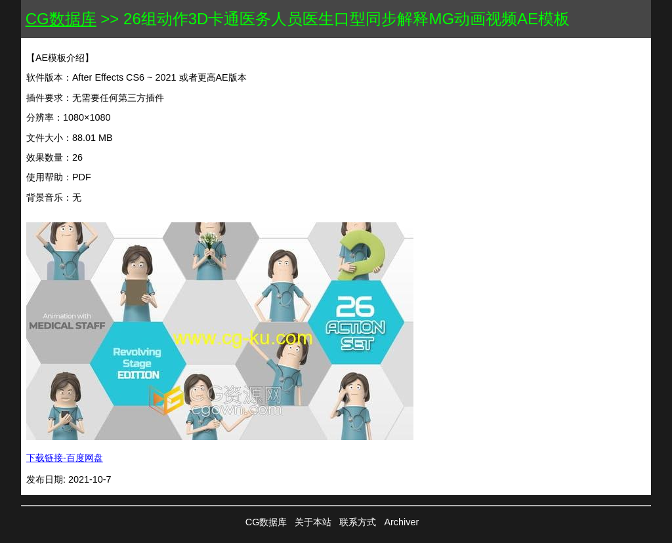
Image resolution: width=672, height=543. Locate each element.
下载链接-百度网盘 (64, 457)
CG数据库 (61, 19)
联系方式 (357, 522)
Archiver (401, 522)
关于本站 (313, 522)
